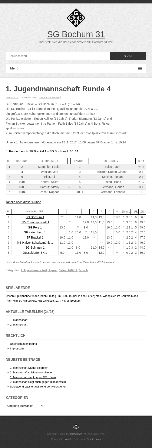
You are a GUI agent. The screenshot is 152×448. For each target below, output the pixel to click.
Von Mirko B (12, 97)
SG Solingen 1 (34, 247)
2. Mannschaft (18, 324)
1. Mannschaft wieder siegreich (29, 367)
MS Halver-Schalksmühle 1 (35, 242)
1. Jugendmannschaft (34, 270)
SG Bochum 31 (76, 34)
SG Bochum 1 (35, 217)
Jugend (52, 270)
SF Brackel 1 (34, 237)
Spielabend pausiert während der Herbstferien (38, 386)
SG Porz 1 (35, 227)
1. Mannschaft (18, 319)
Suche (128, 56)
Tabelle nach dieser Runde (23, 202)
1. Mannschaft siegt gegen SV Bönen (33, 377)
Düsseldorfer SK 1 (35, 252)
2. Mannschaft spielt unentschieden (31, 372)
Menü (76, 68)
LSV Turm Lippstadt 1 (35, 222)
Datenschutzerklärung (23, 343)
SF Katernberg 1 (35, 232)
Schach (83, 270)
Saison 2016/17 (68, 270)
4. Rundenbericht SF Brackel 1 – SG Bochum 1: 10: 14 (42, 151)
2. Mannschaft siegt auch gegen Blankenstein (38, 381)
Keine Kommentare (49, 97)
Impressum (17, 348)
